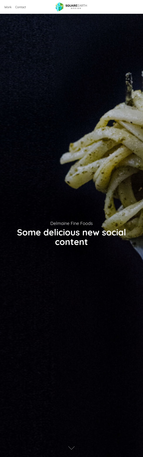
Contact (20, 7)
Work (8, 7)
